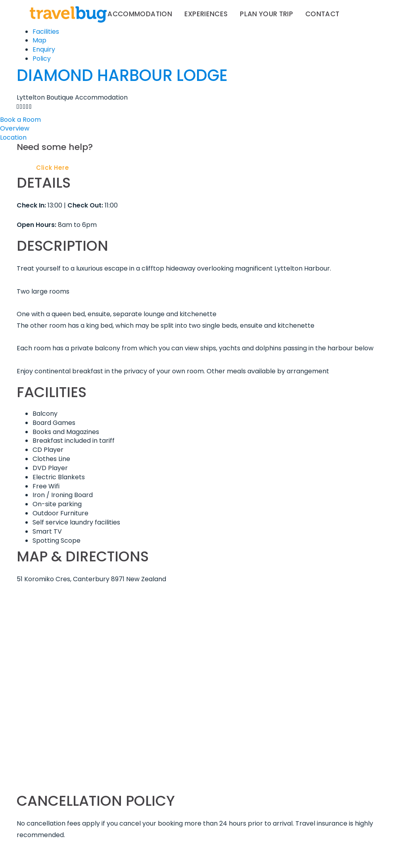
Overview (14, 128)
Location (13, 137)
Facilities (46, 31)
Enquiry (44, 49)
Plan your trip (266, 14)
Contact (322, 14)
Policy (42, 58)
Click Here (52, 167)
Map (39, 40)
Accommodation (139, 14)
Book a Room (20, 119)
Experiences (206, 14)
